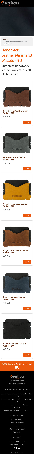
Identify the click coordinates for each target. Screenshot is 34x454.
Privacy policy (17, 420)
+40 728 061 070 (17, 445)
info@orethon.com (17, 441)
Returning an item (17, 429)
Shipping (17, 426)
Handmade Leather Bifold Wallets (17, 411)
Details (27, 122)
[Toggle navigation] (32, 3)
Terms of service (17, 423)
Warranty (17, 432)
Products (6, 39)
